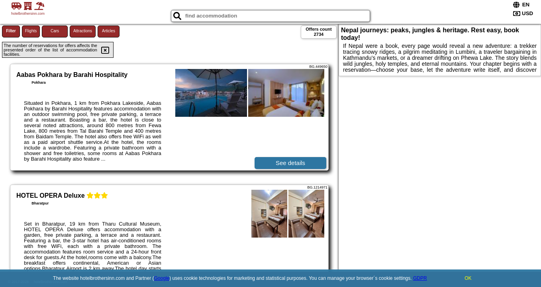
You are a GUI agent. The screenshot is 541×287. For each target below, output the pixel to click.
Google (162, 278)
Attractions (82, 31)
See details (290, 162)
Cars (55, 31)
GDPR (420, 278)
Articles (108, 31)
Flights (31, 31)
